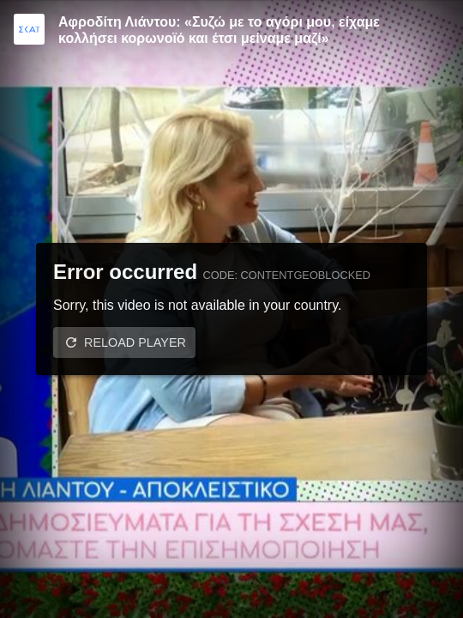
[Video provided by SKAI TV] (29, 29)
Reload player (135, 342)
